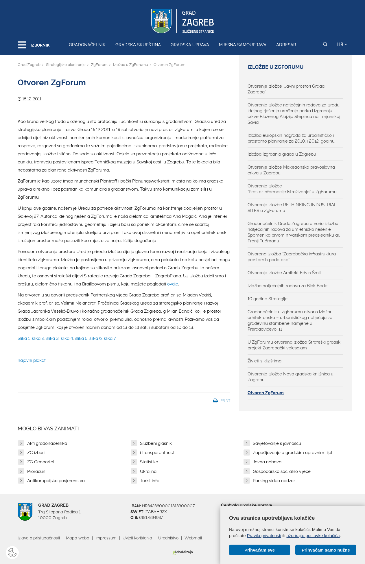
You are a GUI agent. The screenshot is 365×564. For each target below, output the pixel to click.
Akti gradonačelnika (47, 443)
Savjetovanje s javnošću (277, 443)
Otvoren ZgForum (266, 392)
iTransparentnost (157, 452)
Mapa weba (77, 538)
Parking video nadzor (274, 480)
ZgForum (99, 64)
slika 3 (52, 338)
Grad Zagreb (29, 64)
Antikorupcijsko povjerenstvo (56, 480)
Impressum (106, 538)
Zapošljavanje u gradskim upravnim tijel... (294, 452)
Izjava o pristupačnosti (39, 538)
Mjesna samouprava (242, 44)
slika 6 (95, 338)
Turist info (149, 480)
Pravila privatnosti (264, 535)
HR (342, 44)
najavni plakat (32, 360)
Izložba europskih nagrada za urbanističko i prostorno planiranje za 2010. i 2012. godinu (291, 138)
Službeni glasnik (156, 443)
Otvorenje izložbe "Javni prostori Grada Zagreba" (286, 89)
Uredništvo (168, 538)
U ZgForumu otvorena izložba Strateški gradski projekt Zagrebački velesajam (294, 345)
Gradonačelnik (87, 44)
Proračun (36, 471)
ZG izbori (36, 452)
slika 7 (110, 338)
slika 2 (38, 338)
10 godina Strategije (267, 298)
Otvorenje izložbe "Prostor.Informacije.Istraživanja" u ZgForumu (292, 188)
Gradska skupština (138, 44)
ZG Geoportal (40, 462)
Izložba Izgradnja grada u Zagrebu (282, 154)
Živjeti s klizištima (264, 361)
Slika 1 (24, 338)
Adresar (286, 44)
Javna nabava (267, 462)
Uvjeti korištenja (137, 538)
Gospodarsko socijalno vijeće (282, 471)
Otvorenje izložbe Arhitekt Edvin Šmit (284, 272)
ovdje (172, 284)
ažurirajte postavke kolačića (313, 535)
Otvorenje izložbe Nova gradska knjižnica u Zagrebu (290, 376)
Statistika (149, 462)
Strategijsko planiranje (66, 64)
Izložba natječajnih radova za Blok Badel (288, 285)
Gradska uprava (190, 44)
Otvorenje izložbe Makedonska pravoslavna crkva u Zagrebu (291, 170)
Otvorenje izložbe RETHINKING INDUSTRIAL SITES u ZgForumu (292, 207)
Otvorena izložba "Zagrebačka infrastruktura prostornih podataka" (292, 256)
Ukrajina (148, 471)
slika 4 (67, 338)
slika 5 (81, 338)
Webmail (193, 538)
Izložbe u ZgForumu (130, 64)
